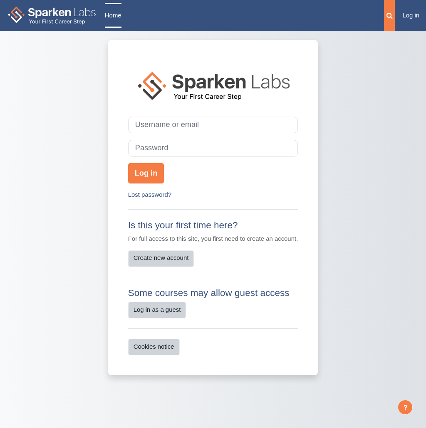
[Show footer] (405, 407)
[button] (389, 15)
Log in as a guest (157, 309)
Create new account (161, 257)
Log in (410, 15)
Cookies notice (154, 346)
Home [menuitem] (113, 15)
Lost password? (149, 194)
